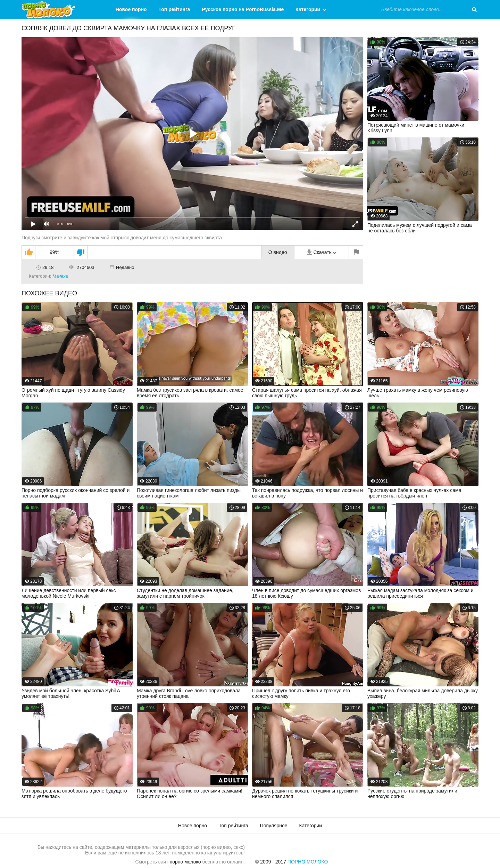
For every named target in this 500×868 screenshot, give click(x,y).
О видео (277, 252)
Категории (307, 9)
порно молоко (185, 862)
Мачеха (60, 276)
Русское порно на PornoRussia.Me (243, 9)
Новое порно (131, 9)
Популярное (274, 825)
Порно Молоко (308, 862)
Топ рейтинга (174, 9)
